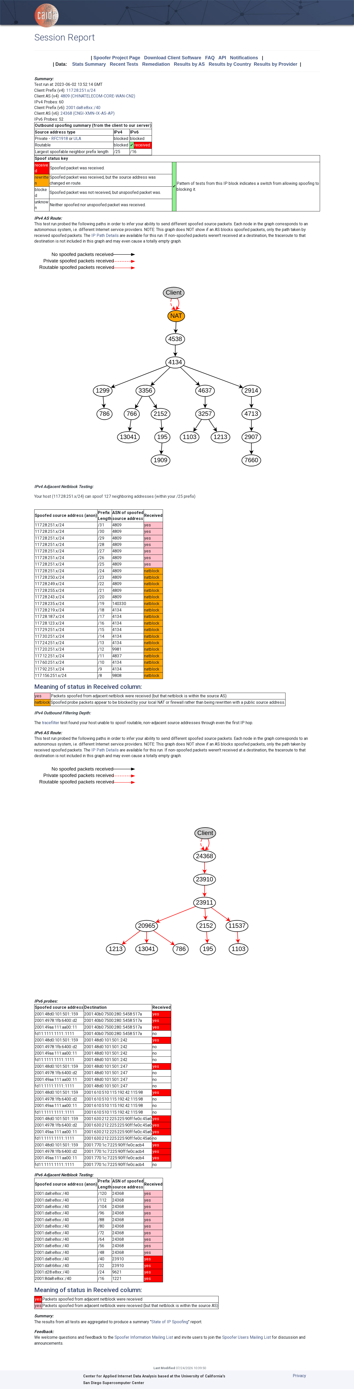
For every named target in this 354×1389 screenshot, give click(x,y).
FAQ (210, 57)
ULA (77, 138)
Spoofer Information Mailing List (144, 1337)
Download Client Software (172, 57)
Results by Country (230, 64)
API (222, 57)
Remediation (156, 64)
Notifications (244, 57)
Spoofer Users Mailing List (246, 1337)
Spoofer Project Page (116, 57)
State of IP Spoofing (169, 1321)
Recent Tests (124, 64)
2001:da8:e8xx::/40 (83, 107)
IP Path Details (105, 235)
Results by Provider (275, 64)
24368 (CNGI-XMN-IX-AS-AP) (88, 113)
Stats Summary (89, 64)
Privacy (299, 1375)
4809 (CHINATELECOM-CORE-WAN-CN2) (98, 96)
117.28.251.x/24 (81, 90)
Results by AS (189, 64)
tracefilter (50, 722)
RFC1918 (59, 138)
